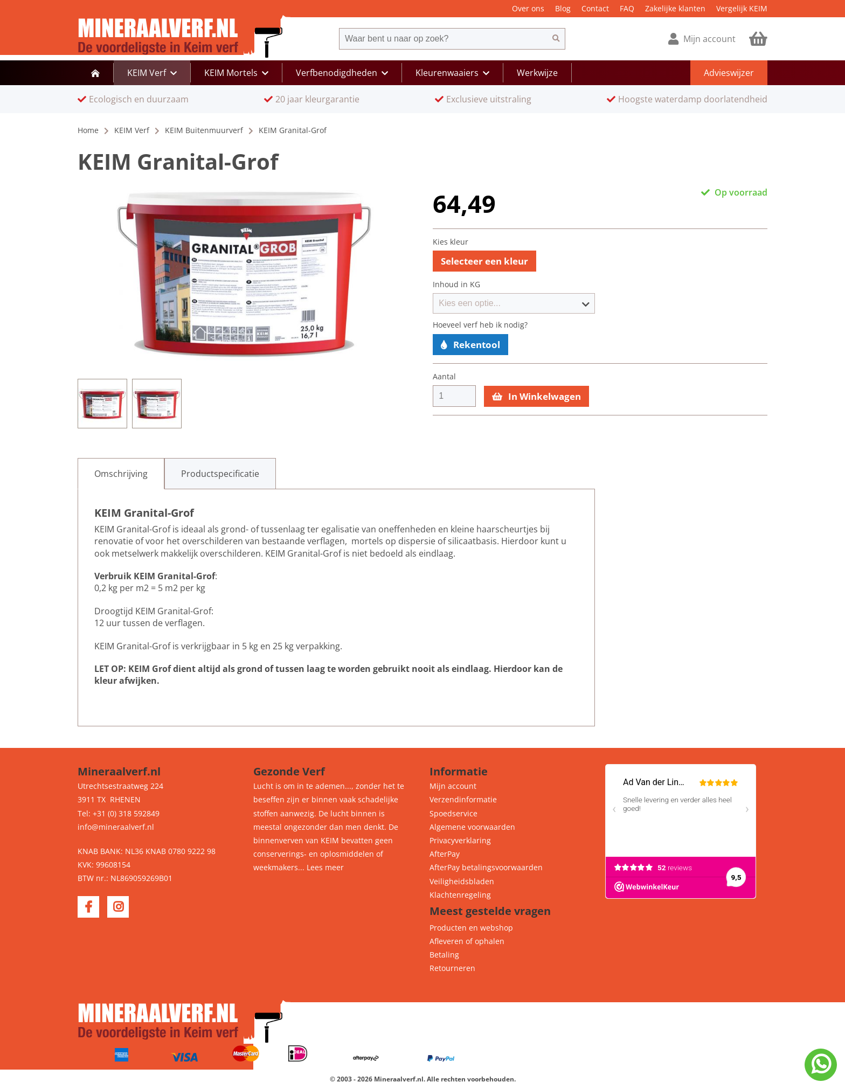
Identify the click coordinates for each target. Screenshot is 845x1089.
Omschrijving (121, 474)
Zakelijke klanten (675, 8)
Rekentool (470, 344)
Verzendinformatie (463, 799)
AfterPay (445, 854)
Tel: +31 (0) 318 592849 (119, 813)
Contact (595, 8)
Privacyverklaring (460, 840)
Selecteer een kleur (484, 261)
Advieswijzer (729, 73)
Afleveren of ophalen (467, 941)
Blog (563, 8)
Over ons (528, 8)
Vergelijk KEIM (741, 8)
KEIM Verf (131, 130)
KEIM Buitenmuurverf (204, 130)
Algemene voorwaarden (472, 827)
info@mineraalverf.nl (116, 827)
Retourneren (452, 968)
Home (88, 130)
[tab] (121, 473)
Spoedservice (453, 813)
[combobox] (443, 39)
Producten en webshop (471, 927)
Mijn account (453, 786)
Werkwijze (537, 73)
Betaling (444, 954)
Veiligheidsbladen (462, 881)
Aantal (444, 377)
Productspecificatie (220, 474)
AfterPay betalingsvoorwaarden (486, 867)
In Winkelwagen (536, 396)
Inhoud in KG (456, 284)
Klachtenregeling (460, 895)
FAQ (627, 8)
